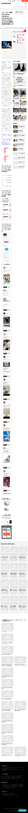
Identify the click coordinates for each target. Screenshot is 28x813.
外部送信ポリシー (16, 769)
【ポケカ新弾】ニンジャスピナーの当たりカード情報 (8, 794)
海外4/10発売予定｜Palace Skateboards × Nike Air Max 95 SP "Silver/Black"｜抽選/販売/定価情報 (19, 98)
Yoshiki (7, 313)
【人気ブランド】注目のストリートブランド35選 (7, 793)
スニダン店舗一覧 (22, 767)
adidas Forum (5, 315)
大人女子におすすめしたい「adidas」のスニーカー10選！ (5, 557)
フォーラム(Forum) (8, 177)
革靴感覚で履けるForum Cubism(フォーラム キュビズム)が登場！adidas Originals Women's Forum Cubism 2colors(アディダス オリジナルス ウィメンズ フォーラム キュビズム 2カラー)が (14, 609)
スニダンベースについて (16, 767)
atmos (4, 58)
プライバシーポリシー (21, 769)
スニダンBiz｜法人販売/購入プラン (6, 768)
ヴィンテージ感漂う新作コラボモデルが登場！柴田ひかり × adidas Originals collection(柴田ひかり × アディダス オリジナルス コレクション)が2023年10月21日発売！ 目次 (14, 576)
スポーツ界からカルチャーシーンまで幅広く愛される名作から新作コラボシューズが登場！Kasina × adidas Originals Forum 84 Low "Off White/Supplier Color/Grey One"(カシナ (5, 576)
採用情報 (5, 770)
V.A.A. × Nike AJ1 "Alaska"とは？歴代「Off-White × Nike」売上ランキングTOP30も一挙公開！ (23, 106)
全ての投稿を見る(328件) (6, 493)
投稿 (10, 521)
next (10, 45)
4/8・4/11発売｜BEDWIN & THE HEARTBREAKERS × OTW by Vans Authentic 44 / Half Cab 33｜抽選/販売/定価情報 (23, 113)
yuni (6, 290)
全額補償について (10, 777)
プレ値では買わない (8, 524)
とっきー (6, 402)
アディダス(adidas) (8, 175)
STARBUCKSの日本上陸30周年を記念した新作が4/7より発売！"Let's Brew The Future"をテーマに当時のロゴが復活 (23, 120)
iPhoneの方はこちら (6, 142)
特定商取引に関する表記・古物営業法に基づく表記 (8, 769)
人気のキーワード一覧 (13, 787)
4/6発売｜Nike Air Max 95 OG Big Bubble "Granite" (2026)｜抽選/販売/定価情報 (16, 120)
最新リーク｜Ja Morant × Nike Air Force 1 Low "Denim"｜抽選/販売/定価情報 (16, 106)
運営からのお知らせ (15, 777)
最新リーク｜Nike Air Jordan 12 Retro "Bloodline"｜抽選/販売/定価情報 (19, 73)
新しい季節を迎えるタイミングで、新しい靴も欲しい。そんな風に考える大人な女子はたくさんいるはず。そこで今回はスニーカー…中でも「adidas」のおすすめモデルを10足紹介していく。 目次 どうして (5, 560)
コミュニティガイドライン (5, 777)
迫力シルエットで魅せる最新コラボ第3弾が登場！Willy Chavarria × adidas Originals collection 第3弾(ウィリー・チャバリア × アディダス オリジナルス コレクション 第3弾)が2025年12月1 (5, 593)
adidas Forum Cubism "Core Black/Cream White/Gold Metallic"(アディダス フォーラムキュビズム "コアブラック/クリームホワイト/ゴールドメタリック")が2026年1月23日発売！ (23, 576)
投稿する (6, 249)
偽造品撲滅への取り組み (10, 767)
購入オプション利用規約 (4, 778)
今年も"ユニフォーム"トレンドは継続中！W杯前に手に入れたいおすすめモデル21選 (16, 113)
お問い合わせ (17, 778)
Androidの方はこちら (6, 144)
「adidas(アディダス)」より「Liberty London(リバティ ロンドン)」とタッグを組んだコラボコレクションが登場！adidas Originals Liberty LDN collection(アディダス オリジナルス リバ (23, 560)
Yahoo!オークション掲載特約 (11, 778)
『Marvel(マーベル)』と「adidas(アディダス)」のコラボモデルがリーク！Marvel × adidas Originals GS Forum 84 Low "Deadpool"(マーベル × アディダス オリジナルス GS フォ (23, 609)
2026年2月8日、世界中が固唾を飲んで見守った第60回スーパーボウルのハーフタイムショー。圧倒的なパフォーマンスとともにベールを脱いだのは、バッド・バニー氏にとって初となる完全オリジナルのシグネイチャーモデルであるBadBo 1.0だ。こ (14, 560)
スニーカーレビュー (8, 234)
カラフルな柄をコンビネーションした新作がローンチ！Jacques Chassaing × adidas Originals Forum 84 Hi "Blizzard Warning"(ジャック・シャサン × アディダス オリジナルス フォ (23, 593)
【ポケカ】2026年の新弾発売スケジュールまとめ (19, 86)
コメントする (5, 287)
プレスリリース (12, 768)
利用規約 (20, 777)
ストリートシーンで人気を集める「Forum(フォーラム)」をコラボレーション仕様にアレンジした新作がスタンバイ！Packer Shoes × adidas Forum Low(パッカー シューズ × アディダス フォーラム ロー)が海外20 (14, 593)
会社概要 (3, 770)
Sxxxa (7, 334)
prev (3, 45)
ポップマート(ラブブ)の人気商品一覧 (6, 787)
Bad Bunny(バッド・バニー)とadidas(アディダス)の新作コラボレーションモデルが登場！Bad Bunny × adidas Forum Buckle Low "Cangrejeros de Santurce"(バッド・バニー (5, 609)
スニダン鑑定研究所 (4, 767)
